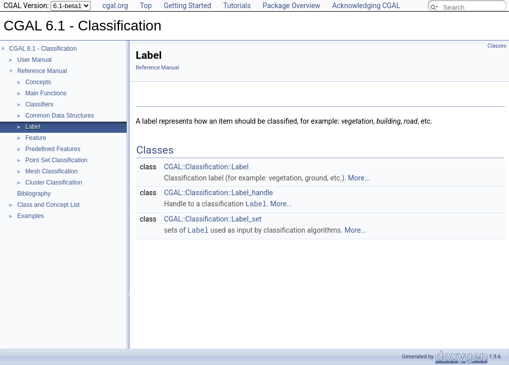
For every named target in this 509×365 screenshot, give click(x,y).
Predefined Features (53, 149)
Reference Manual (42, 71)
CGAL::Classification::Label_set (213, 218)
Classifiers (39, 104)
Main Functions (45, 93)
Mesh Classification (51, 171)
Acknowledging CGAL (366, 6)
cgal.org (115, 6)
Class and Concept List (48, 204)
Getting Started (187, 6)
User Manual (34, 59)
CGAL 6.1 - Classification (43, 48)
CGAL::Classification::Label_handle (218, 193)
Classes (497, 46)
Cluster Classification (53, 182)
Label (32, 126)
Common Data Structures (59, 115)
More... (359, 178)
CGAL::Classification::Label (206, 167)
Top (146, 6)
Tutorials (237, 6)
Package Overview (291, 6)
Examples (30, 216)
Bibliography (34, 193)
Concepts (38, 82)
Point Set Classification (56, 160)
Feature (35, 137)
